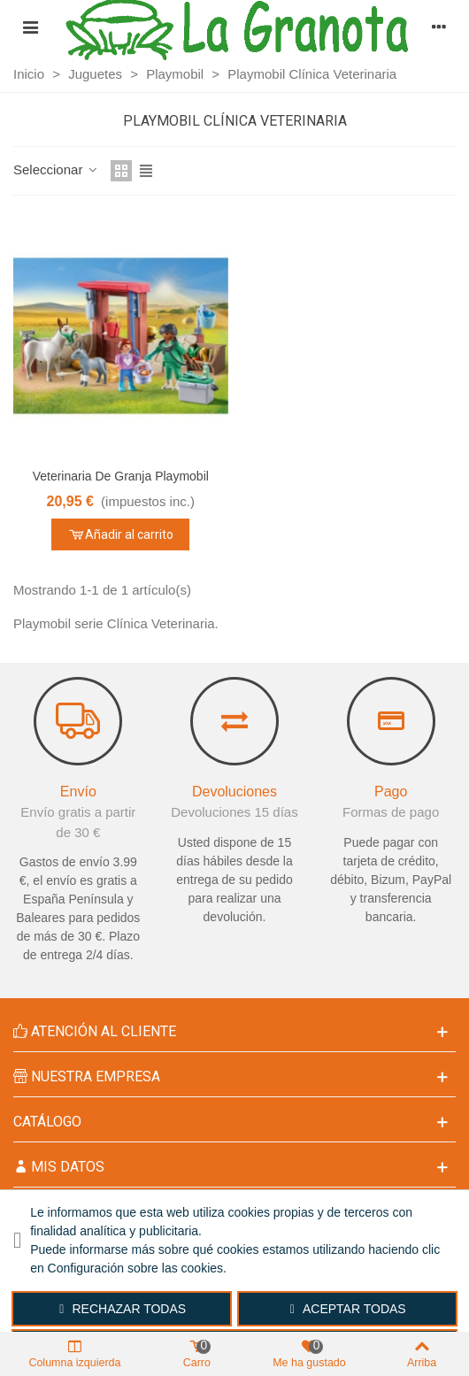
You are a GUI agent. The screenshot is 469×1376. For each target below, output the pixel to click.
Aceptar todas (348, 1309)
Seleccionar (56, 169)
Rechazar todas (122, 1309)
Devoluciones (234, 791)
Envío (78, 791)
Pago (390, 791)
